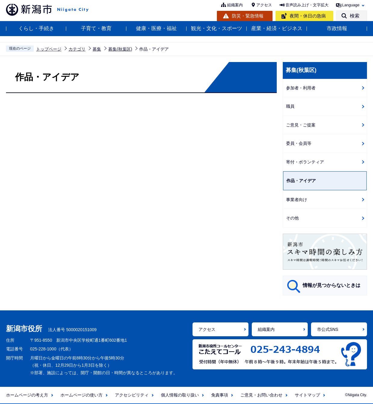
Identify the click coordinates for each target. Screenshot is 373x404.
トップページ (48, 49)
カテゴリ (77, 49)
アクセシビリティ (132, 395)
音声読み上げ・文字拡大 (306, 5)
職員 (290, 106)
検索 (354, 15)
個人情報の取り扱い (180, 395)
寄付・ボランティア (305, 162)
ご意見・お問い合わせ (261, 395)
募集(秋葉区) (120, 49)
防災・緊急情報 (248, 15)
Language (350, 5)
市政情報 (337, 28)
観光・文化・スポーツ (216, 28)
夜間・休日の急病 (308, 15)
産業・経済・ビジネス (276, 28)
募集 (97, 49)
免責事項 (219, 395)
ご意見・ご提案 (301, 125)
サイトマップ (307, 395)
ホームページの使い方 (81, 395)
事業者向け (296, 199)
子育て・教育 (96, 28)
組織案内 (235, 5)
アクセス (264, 5)
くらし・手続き (36, 28)
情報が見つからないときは (331, 285)
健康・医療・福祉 (156, 28)
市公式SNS (327, 329)
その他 (292, 218)
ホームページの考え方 (27, 395)
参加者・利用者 (301, 87)
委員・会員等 (298, 143)
